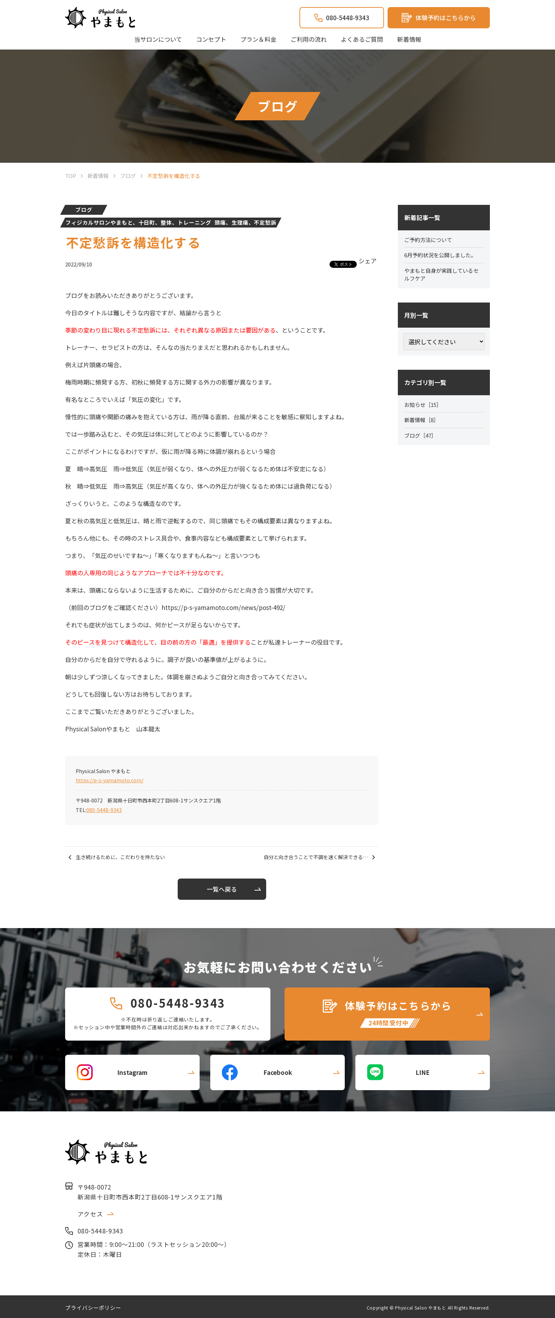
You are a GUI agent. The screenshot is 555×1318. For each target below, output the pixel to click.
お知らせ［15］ (424, 407)
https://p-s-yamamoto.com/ (109, 780)
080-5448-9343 (104, 809)
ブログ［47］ (421, 439)
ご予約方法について (429, 240)
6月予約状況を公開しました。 (442, 256)
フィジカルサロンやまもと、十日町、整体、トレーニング (138, 222)
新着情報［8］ (422, 423)
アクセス (90, 1211)
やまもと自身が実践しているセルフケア (444, 276)
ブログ (83, 209)
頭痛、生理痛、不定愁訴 (245, 222)
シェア (368, 260)
